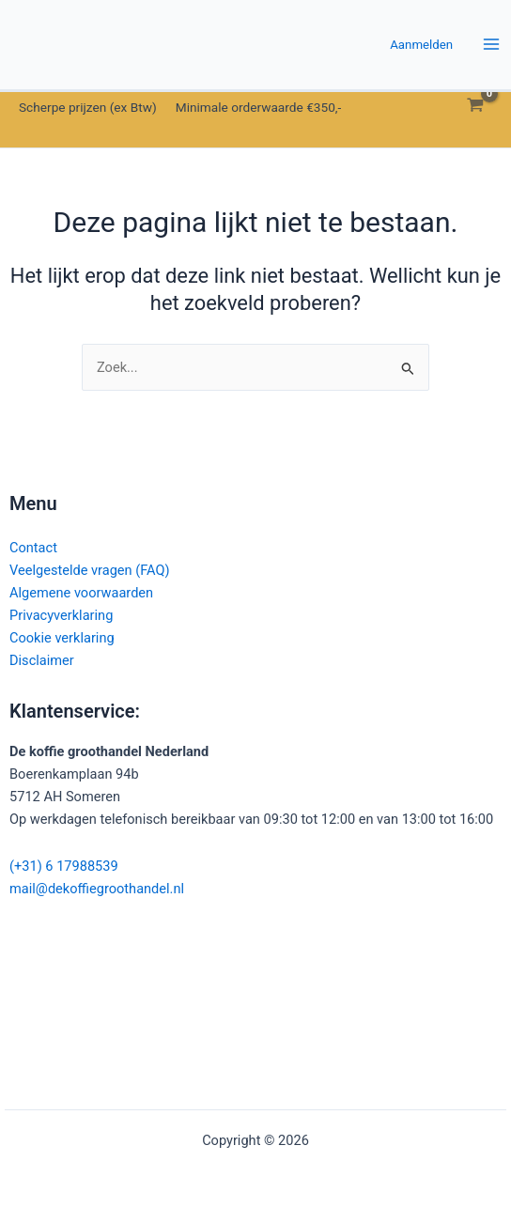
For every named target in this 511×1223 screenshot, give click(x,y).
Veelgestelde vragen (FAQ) (89, 570)
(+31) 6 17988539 (63, 866)
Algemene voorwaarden (81, 592)
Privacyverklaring (61, 615)
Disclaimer (41, 660)
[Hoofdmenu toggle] (491, 45)
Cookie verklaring (62, 637)
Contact (33, 547)
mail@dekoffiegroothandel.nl (96, 888)
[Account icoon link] (421, 44)
